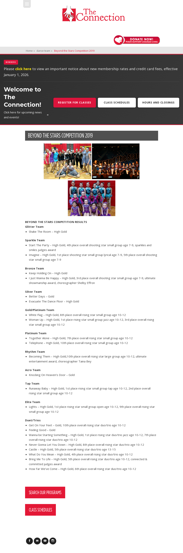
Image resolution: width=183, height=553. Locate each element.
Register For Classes (74, 102)
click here (23, 69)
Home (30, 51)
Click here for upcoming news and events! (26, 114)
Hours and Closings (158, 102)
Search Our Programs (45, 492)
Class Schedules (117, 102)
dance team (44, 51)
